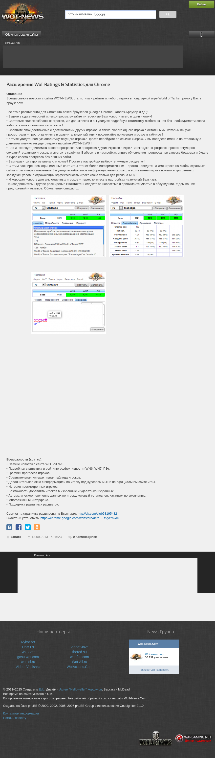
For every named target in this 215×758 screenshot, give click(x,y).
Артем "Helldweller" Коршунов (80, 689)
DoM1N (28, 647)
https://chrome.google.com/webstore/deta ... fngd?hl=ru (80, 518)
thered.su (79, 652)
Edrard (16, 537)
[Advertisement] (93, 57)
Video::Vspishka (28, 667)
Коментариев (85, 537)
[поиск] (110, 14)
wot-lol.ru (28, 662)
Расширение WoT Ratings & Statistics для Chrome (58, 84)
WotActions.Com (79, 667)
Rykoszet (28, 642)
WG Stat (28, 652)
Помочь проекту (14, 718)
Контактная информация (21, 713)
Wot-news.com (154, 654)
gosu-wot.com (28, 657)
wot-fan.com (79, 657)
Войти (201, 4)
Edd (41, 689)
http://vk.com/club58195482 (97, 513)
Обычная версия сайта (21, 34)
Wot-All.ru (79, 662)
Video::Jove (79, 647)
